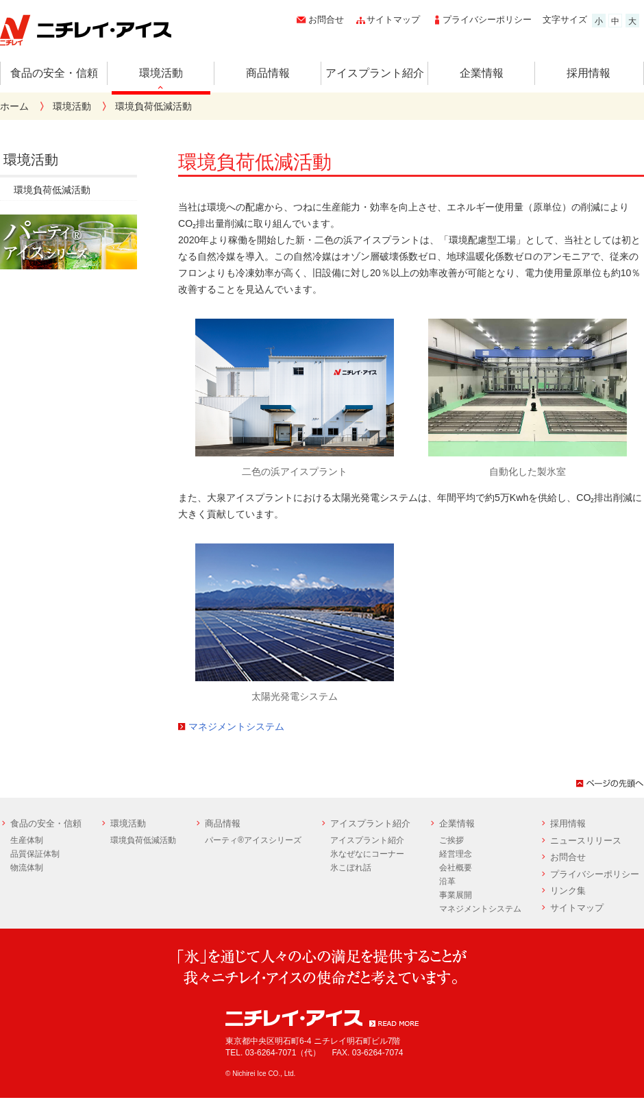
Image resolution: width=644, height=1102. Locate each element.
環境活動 (161, 73)
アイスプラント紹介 (374, 73)
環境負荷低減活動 (52, 189)
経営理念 (455, 854)
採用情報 (588, 73)
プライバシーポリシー (487, 19)
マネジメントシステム (236, 726)
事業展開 (455, 895)
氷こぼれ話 (350, 867)
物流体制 (26, 867)
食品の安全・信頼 (54, 73)
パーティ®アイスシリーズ (253, 840)
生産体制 (26, 840)
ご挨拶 (451, 840)
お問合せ (326, 19)
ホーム (14, 106)
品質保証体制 (35, 854)
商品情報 (268, 73)
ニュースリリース (585, 840)
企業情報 (482, 73)
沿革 (447, 881)
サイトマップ (393, 19)
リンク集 (568, 890)
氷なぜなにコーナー (367, 854)
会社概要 (455, 867)
